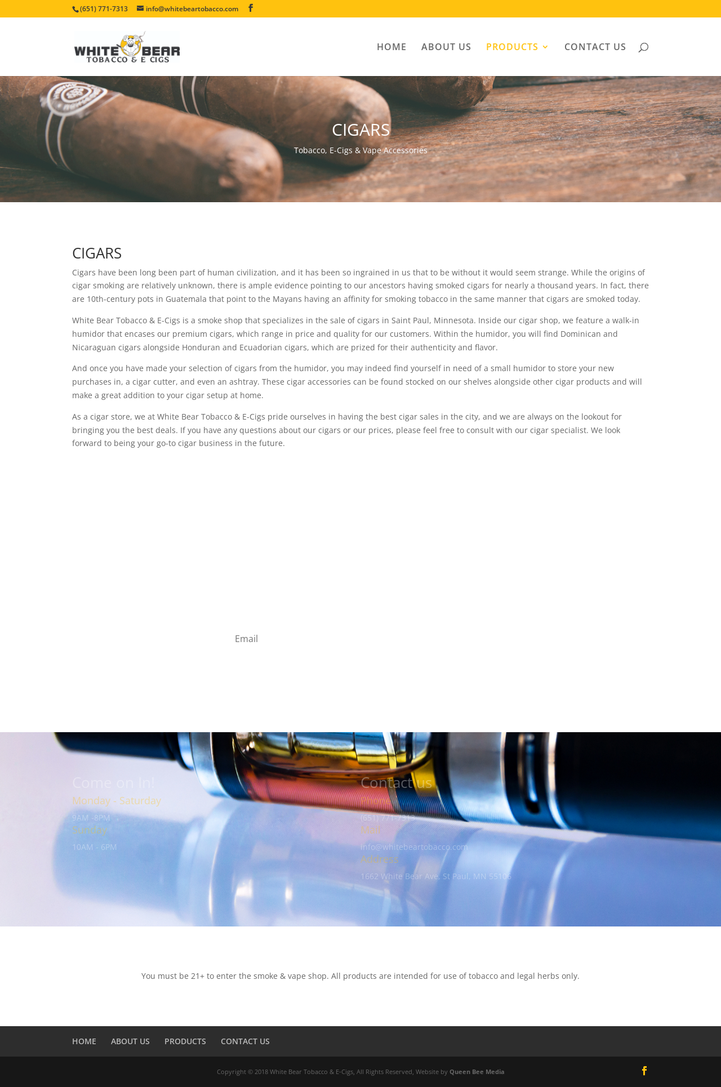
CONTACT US (595, 48)
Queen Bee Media (477, 1071)
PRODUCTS (512, 48)
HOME (392, 48)
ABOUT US (446, 48)
